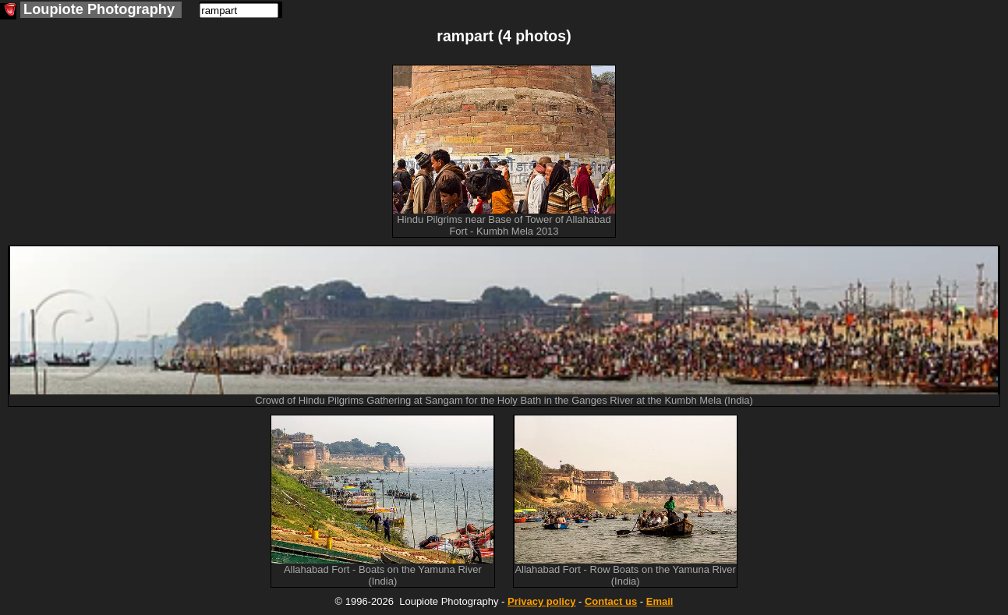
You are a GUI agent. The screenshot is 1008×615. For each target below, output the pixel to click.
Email (660, 601)
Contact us (611, 601)
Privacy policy (541, 601)
